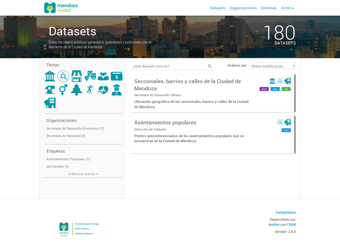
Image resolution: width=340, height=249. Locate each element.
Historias (268, 7)
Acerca (287, 7)
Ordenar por (237, 65)
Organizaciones (243, 7)
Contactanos (286, 212)
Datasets (218, 7)
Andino (274, 224)
